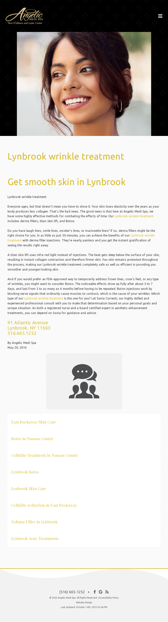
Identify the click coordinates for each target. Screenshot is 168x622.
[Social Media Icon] (95, 592)
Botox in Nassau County (32, 438)
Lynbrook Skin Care (28, 488)
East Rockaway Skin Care (33, 421)
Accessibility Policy (109, 597)
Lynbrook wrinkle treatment (134, 216)
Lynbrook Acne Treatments (34, 538)
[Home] (29, 22)
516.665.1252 (22, 333)
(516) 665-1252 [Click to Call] (72, 592)
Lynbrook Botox (25, 471)
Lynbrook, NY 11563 (29, 327)
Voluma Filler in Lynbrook (34, 521)
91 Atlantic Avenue (28, 322)
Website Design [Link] (84, 602)
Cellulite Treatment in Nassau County (44, 455)
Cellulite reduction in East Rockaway (44, 505)
